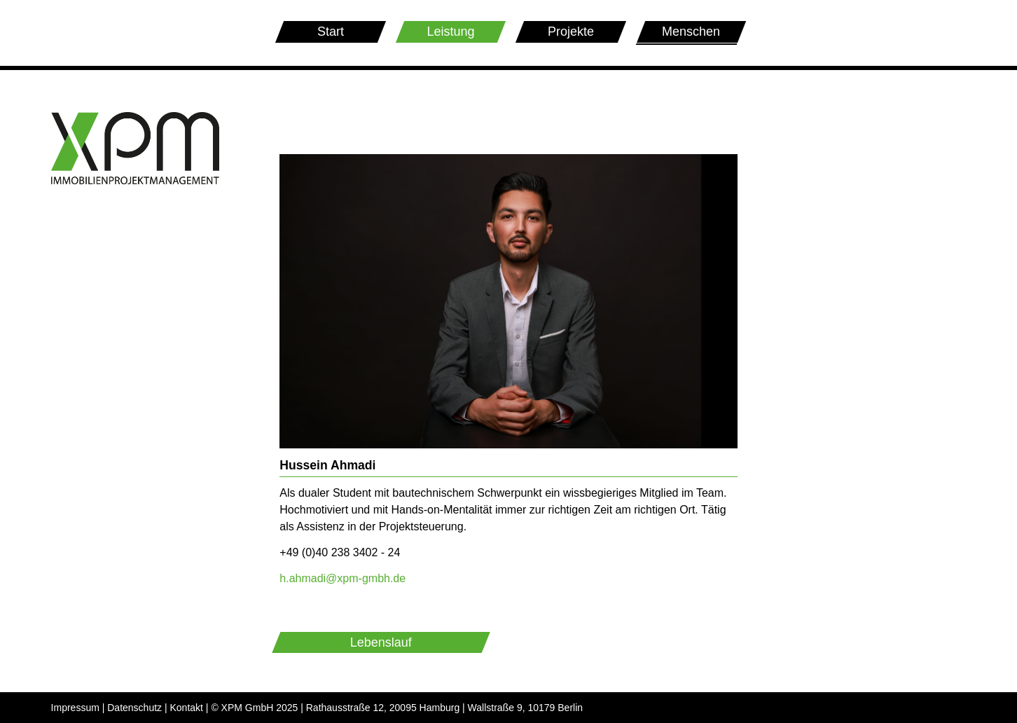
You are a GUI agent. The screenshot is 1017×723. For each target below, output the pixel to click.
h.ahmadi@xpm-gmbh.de (342, 578)
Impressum (75, 707)
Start (330, 32)
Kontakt (186, 707)
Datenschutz (134, 707)
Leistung (450, 32)
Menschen (691, 34)
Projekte (571, 32)
